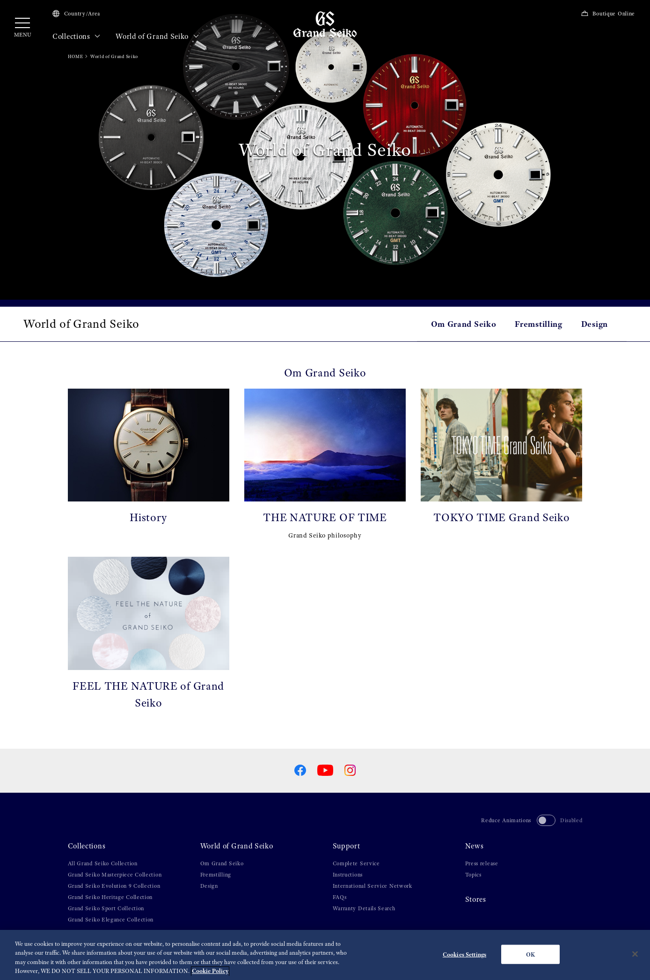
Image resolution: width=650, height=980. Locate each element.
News (474, 846)
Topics (473, 874)
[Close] (635, 958)
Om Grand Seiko (464, 323)
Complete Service (356, 863)
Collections (76, 36)
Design (594, 323)
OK (530, 958)
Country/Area (76, 13)
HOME (75, 56)
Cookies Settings (464, 958)
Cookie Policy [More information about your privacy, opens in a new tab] (210, 975)
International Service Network (372, 886)
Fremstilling (538, 323)
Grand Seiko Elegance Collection (111, 919)
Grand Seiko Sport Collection (106, 908)
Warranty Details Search (364, 908)
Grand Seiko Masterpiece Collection (115, 874)
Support (346, 846)
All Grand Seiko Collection (103, 863)
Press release (481, 863)
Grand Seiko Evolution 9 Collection (114, 886)
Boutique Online (608, 13)
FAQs (340, 897)
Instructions (348, 874)
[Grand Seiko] (325, 24)
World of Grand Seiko (157, 36)
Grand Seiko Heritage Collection (110, 897)
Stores (475, 899)
